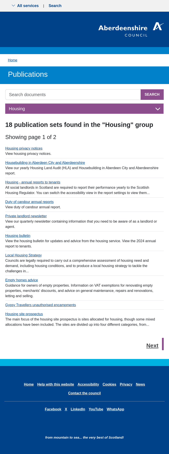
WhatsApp (115, 409)
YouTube (96, 409)
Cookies (109, 384)
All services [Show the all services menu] (25, 6)
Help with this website (55, 384)
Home (12, 60)
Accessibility (88, 384)
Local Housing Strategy (23, 255)
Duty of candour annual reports (29, 202)
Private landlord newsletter (26, 216)
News (140, 384)
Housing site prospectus (24, 314)
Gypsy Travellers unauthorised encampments (40, 305)
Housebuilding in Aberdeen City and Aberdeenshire (45, 163)
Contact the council (84, 393)
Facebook (53, 409)
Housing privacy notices (23, 148)
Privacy (126, 384)
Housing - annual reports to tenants (32, 182)
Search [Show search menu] (55, 6)
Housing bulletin (17, 236)
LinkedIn (78, 409)
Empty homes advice (21, 280)
